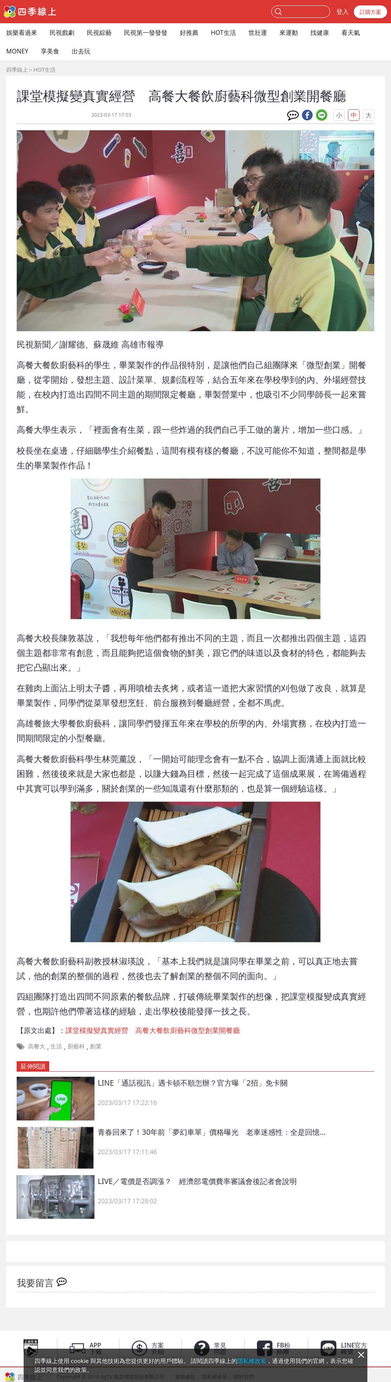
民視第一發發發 (145, 32)
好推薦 (189, 32)
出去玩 (81, 51)
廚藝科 (76, 1046)
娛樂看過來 (21, 32)
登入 (342, 11)
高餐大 (36, 1046)
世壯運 (257, 32)
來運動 (288, 32)
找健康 (319, 32)
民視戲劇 (62, 32)
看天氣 (350, 32)
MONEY (17, 51)
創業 (96, 1046)
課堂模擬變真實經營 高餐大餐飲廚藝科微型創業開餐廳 (152, 1030)
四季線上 (17, 69)
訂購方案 (370, 11)
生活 (56, 1046)
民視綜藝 (99, 32)
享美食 (50, 51)
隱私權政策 (251, 1361)
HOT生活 (223, 32)
